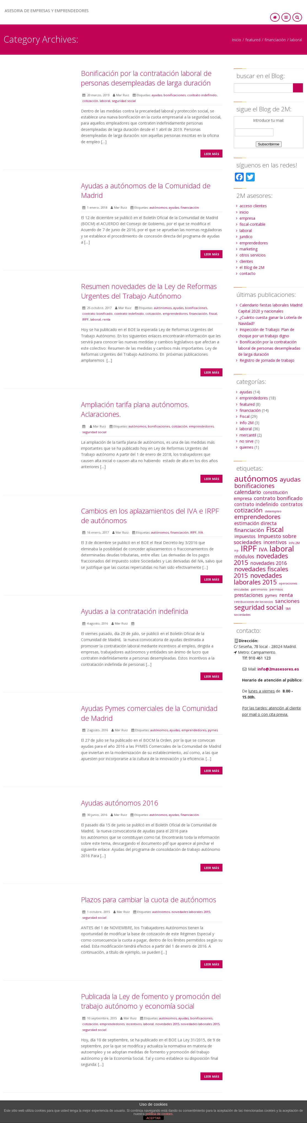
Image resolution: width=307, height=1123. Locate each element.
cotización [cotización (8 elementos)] (248, 510)
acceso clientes (253, 205)
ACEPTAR (153, 1118)
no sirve (247, 441)
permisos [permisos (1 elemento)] (276, 589)
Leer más (211, 154)
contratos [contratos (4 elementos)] (292, 504)
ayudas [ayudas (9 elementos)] (290, 479)
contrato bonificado (97, 313)
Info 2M (247, 422)
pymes (213, 730)
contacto (248, 273)
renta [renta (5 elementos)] (286, 594)
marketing (248, 249)
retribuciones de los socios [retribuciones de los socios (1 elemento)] (253, 602)
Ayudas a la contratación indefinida (134, 611)
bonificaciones (175, 95)
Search (298, 87)
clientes (246, 261)
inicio (244, 212)
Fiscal (213, 313)
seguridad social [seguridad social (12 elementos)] (258, 607)
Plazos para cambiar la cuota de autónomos (148, 899)
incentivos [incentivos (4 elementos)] (275, 542)
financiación (275, 39)
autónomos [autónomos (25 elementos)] (256, 478)
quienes (246, 447)
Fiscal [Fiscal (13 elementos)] (275, 529)
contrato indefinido (202, 95)
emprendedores (175, 313)
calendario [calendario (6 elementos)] (247, 492)
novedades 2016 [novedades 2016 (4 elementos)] (268, 563)
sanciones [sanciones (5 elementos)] (287, 600)
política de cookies (159, 1114)
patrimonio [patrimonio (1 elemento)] (259, 589)
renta (106, 319)
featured (252, 39)
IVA (200, 532)
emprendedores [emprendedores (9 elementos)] (257, 516)
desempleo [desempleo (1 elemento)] (273, 511)
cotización (90, 101)
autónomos (158, 207)
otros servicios (253, 255)
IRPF (85, 319)
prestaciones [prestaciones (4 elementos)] (248, 595)
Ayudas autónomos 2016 (119, 802)
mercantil (248, 435)
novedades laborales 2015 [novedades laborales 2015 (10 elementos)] (258, 578)
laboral (296, 39)
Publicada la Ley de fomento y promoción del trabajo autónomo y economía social (151, 1001)
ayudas (157, 95)
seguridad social (124, 101)
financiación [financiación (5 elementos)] (249, 529)
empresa (247, 218)
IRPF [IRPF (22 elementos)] (249, 548)
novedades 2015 (167, 1024)
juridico (246, 236)
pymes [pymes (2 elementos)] (271, 595)
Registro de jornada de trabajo (267, 360)
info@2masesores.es (278, 669)
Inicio (236, 39)
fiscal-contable (252, 224)
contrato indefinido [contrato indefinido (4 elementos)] (256, 504)
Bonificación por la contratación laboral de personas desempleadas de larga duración (146, 77)
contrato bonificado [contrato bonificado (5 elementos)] (278, 498)
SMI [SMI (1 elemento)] (288, 609)
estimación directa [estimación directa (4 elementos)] (255, 523)
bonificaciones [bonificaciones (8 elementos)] (254, 486)
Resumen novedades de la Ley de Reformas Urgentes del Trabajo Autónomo (149, 291)
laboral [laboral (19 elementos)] (282, 548)
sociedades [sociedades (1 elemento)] (242, 615)
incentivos (134, 1024)
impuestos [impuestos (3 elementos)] (245, 536)
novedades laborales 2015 (191, 912)
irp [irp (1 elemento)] (236, 550)
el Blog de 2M (252, 267)
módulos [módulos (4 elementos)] (244, 556)
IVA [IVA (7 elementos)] (263, 549)
